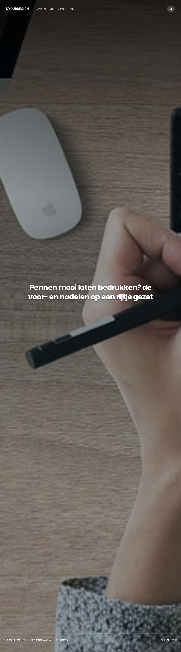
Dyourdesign (17, 9)
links (72, 8)
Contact (62, 8)
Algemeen (64, 640)
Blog (52, 8)
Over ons (41, 8)
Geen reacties (170, 640)
